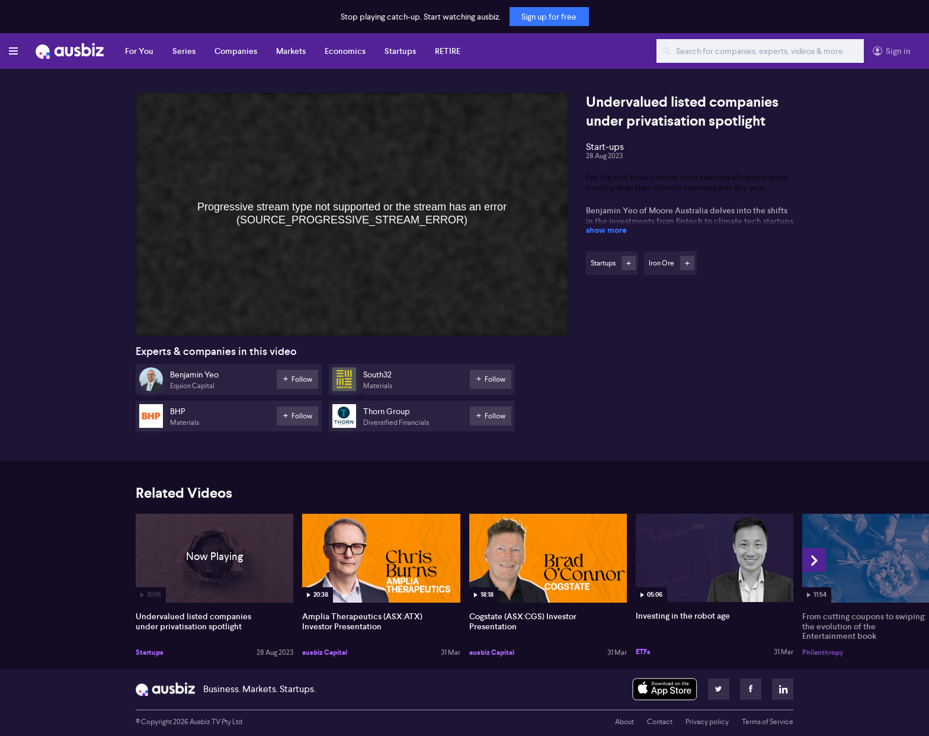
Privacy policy (707, 722)
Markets (291, 51)
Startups (400, 51)
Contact (659, 722)
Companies (235, 51)
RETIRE (447, 51)
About (624, 722)
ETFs (643, 652)
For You (139, 51)
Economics (345, 51)
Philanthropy (822, 652)
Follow (629, 263)
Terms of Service (767, 722)
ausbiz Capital (324, 652)
